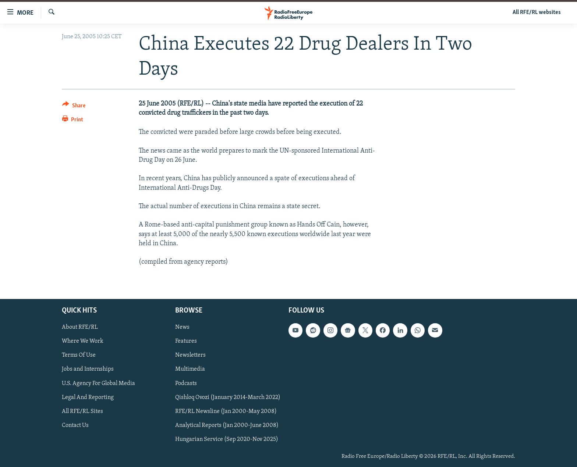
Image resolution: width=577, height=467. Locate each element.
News (182, 328)
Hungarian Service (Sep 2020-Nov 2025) (226, 439)
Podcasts (186, 383)
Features (186, 342)
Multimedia (190, 369)
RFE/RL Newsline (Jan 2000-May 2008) (226, 411)
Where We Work (82, 342)
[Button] (73, 106)
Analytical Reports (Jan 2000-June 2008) (227, 425)
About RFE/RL (80, 328)
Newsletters (190, 356)
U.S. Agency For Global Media (98, 383)
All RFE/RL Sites (82, 411)
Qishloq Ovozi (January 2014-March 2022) (227, 397)
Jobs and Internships (88, 369)
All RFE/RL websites (537, 12)
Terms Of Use (79, 356)
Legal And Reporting (88, 397)
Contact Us (75, 425)
